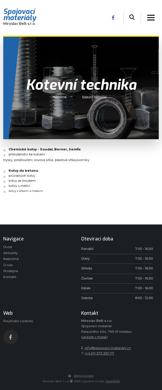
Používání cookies (18, 321)
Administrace (81, 375)
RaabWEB (113, 381)
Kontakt (9, 277)
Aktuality (10, 253)
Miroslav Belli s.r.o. (19, 17)
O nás (8, 265)
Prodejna (10, 271)
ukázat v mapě (94, 337)
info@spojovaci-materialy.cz (108, 348)
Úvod (7, 247)
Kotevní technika (94, 96)
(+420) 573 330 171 (99, 353)
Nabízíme (59, 96)
